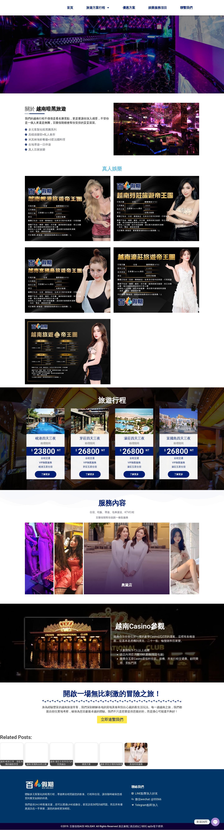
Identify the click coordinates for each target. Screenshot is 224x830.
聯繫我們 (186, 8)
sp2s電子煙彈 (155, 826)
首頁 (70, 8)
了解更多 (45, 474)
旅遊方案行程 (98, 8)
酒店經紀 (135, 826)
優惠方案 (129, 8)
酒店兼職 (123, 826)
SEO (143, 826)
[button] (108, 90)
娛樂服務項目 (157, 8)
